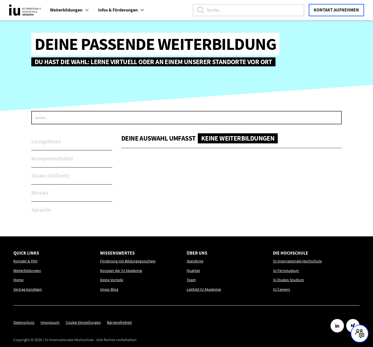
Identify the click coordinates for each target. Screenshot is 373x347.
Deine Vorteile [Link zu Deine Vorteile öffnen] (111, 280)
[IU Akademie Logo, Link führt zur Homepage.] (25, 10)
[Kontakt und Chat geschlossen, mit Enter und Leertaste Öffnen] (360, 334)
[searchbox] (186, 117)
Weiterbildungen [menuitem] (69, 10)
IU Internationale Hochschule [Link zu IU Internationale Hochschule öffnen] (297, 261)
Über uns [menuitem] (197, 253)
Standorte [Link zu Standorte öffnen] (195, 261)
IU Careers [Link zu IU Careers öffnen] (281, 289)
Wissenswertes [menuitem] (117, 253)
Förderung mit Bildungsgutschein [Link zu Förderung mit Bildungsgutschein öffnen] (128, 261)
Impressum (50, 322)
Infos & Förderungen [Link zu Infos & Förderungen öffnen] (121, 10)
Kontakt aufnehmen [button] (336, 10)
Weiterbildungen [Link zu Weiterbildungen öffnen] (27, 270)
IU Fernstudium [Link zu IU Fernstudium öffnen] (286, 270)
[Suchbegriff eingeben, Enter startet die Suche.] (248, 10)
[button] (87, 10)
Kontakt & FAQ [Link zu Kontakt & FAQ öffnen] (25, 261)
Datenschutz (23, 322)
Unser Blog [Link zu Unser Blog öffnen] (109, 289)
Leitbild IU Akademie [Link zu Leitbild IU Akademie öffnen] (204, 289)
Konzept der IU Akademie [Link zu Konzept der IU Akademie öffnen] (121, 270)
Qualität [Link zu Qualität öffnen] (193, 270)
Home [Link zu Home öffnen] (18, 280)
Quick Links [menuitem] (26, 253)
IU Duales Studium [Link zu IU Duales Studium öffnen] (288, 280)
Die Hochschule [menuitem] (290, 253)
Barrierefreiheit (119, 322)
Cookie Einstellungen (83, 322)
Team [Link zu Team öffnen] (191, 280)
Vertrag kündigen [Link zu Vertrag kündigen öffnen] (27, 289)
